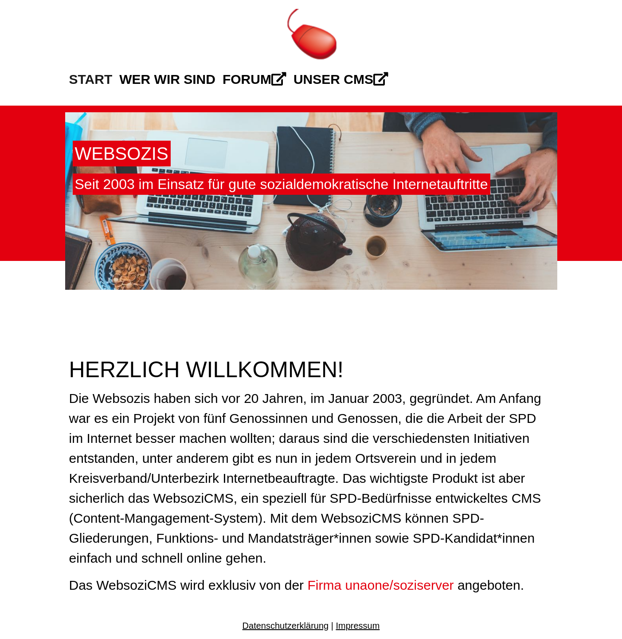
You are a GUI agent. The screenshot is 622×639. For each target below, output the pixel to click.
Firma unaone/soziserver (380, 585)
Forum (254, 79)
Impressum (357, 626)
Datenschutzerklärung (286, 626)
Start (91, 79)
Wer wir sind (167, 79)
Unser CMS (340, 79)
